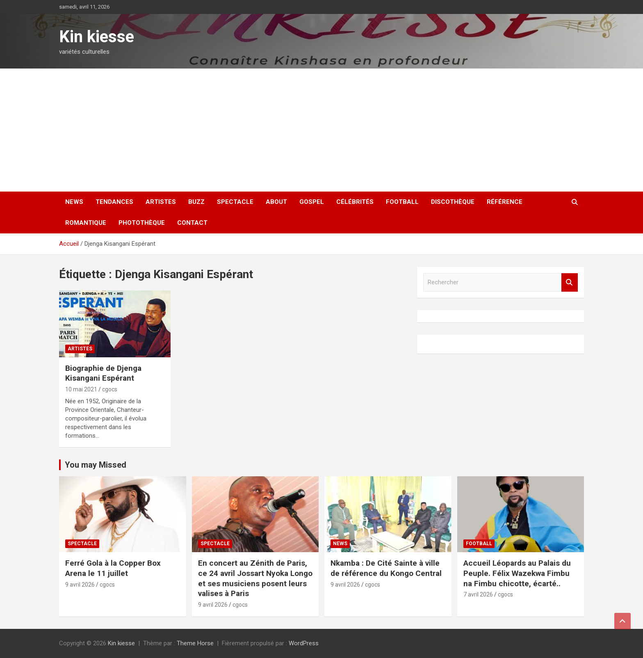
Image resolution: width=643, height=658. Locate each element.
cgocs (109, 389)
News (74, 202)
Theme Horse (195, 643)
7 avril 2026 (478, 594)
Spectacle (235, 202)
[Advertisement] (321, 130)
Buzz (196, 202)
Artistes (161, 202)
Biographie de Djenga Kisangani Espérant (103, 373)
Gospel (311, 202)
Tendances (114, 202)
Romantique (85, 222)
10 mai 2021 (81, 389)
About (276, 202)
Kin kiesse (96, 36)
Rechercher (569, 282)
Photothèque (142, 222)
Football (402, 202)
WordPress (304, 643)
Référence (504, 202)
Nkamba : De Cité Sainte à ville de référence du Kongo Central (386, 568)
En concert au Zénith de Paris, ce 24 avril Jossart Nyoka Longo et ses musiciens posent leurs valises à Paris (255, 578)
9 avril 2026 (80, 584)
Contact (192, 222)
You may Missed (95, 465)
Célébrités (355, 202)
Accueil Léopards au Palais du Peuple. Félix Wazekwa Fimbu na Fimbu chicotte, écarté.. (517, 573)
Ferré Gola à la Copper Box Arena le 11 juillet (113, 568)
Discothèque (452, 202)
